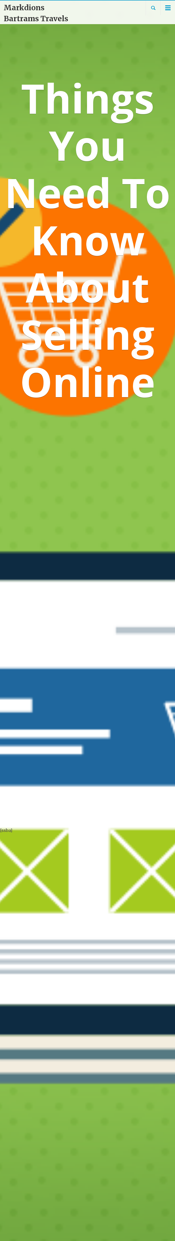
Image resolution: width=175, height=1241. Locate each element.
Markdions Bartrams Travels (36, 13)
